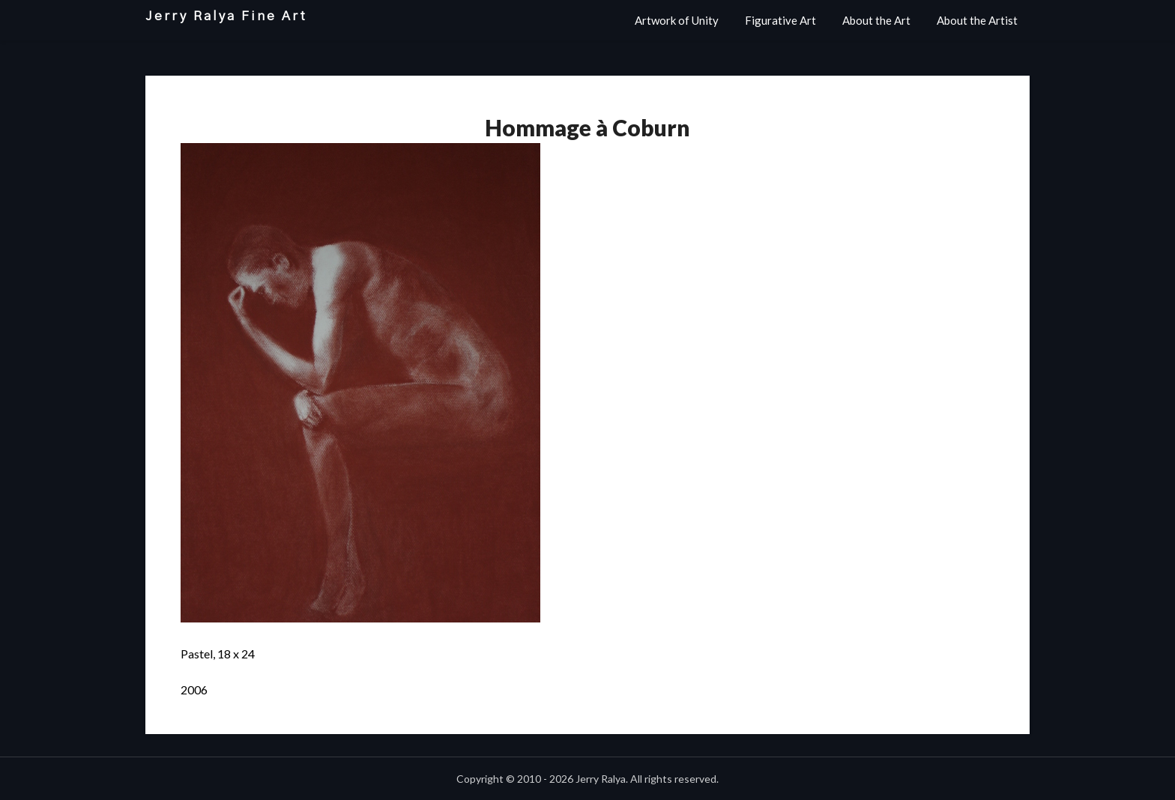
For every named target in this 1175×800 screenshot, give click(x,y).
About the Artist (977, 20)
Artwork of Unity (677, 20)
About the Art (876, 20)
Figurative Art (780, 20)
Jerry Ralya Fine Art (226, 16)
